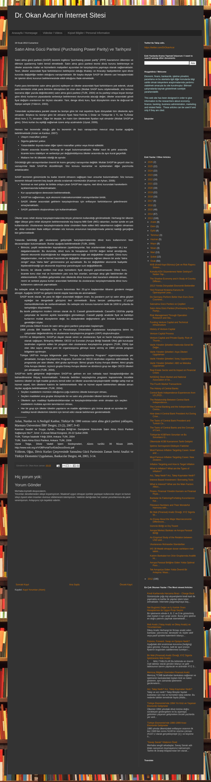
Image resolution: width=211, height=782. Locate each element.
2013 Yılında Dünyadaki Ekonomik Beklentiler (172, 285)
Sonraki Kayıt (22, 584)
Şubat (153, 256)
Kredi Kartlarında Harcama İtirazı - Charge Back (170, 593)
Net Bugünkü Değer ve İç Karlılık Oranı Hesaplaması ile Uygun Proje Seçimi (166, 608)
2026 (150, 162)
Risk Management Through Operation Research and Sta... (168, 316)
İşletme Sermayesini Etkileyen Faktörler (169, 446)
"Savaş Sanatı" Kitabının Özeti (162, 742)
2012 (150, 579)
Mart (152, 252)
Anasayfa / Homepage (25, 32)
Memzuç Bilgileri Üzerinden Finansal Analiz (168, 672)
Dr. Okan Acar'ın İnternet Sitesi (60, 15)
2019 (150, 192)
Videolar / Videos (52, 32)
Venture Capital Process (162, 333)
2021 (150, 183)
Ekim (153, 226)
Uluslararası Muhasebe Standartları (167, 544)
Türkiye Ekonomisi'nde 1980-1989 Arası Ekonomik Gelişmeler (166, 724)
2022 (150, 179)
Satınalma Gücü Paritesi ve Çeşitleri (167, 304)
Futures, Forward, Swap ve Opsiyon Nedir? (168, 641)
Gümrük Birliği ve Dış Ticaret (164, 526)
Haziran (154, 239)
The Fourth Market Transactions (165, 384)
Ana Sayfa (74, 584)
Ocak (153, 261)
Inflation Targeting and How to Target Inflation (172, 464)
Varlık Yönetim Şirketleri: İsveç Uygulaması (171, 358)
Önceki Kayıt (126, 584)
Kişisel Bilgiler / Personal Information (89, 32)
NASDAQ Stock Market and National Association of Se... (168, 378)
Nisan (153, 248)
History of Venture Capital (162, 329)
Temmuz (155, 235)
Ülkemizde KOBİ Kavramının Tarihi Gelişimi (171, 441)
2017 (150, 201)
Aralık (153, 222)
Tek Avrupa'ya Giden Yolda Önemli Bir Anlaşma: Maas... (168, 571)
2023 (150, 175)
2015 (150, 209)
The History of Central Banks (164, 388)
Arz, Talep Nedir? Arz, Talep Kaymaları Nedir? (172, 475)
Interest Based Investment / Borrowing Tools (171, 480)
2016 (150, 205)
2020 (150, 188)
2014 (150, 214)
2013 (150, 218)
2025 (150, 166)
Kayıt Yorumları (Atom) (34, 589)
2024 (150, 170)
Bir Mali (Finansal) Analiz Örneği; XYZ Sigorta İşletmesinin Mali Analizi (169, 656)
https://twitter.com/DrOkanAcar (159, 47)
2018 (150, 196)
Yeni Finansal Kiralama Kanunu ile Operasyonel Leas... (167, 291)
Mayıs (153, 243)
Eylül (153, 230)
